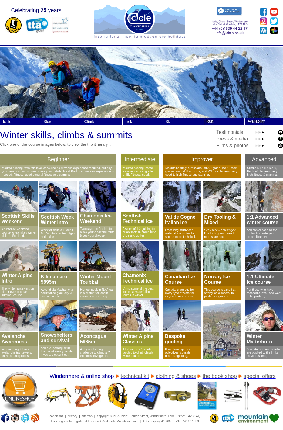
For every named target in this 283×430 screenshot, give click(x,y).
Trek (128, 122)
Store (48, 122)
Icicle (7, 122)
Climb (89, 122)
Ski (168, 122)
